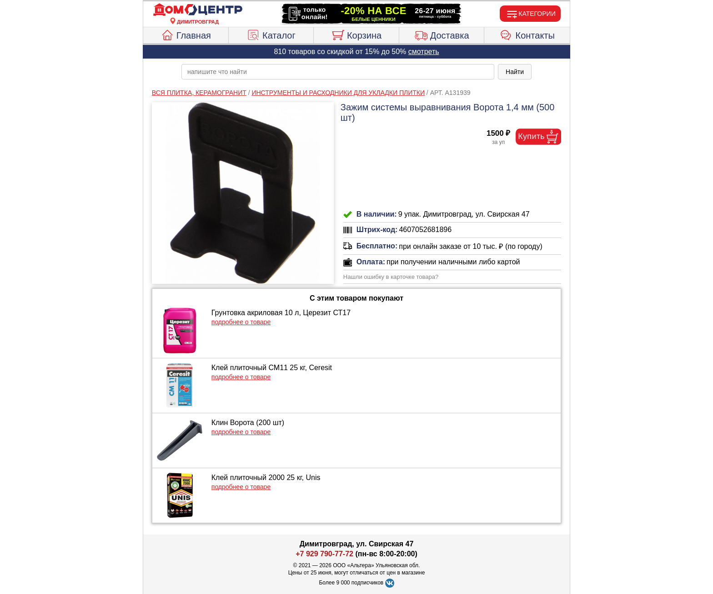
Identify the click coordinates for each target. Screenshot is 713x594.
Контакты (527, 34)
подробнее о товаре (241, 322)
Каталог (271, 34)
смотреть (423, 51)
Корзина (356, 34)
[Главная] (197, 10)
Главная (186, 34)
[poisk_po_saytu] (337, 71)
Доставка (441, 34)
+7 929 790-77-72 (324, 554)
